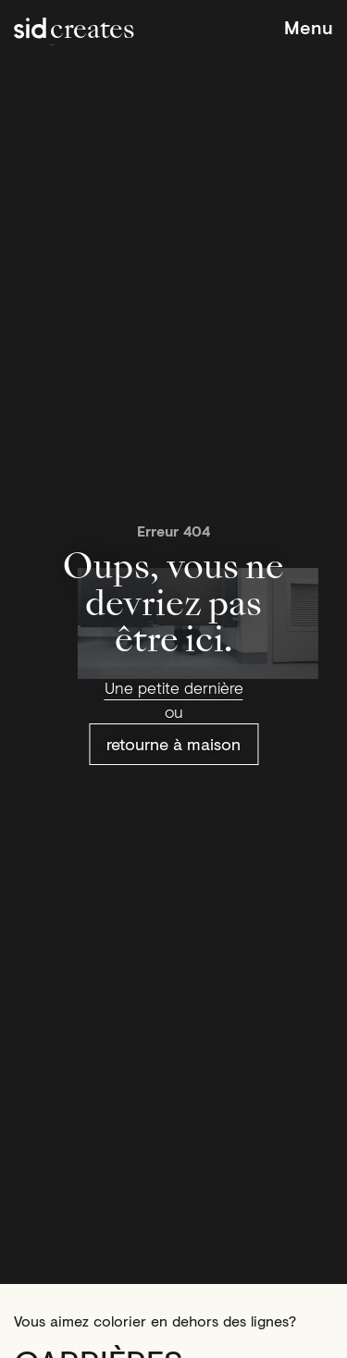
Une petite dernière (174, 687)
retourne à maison (173, 744)
